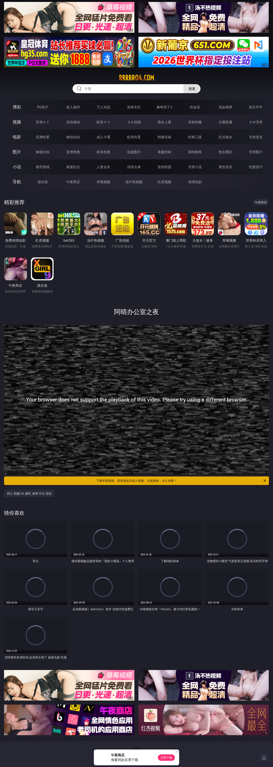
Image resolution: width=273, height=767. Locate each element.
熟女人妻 (164, 122)
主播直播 (225, 122)
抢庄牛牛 (256, 107)
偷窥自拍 (42, 152)
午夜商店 (73, 181)
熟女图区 (225, 152)
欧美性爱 (134, 137)
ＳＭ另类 (256, 122)
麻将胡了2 (164, 107)
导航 (17, 182)
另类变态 (256, 137)
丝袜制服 (195, 122)
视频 (17, 122)
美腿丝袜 (164, 152)
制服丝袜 (164, 137)
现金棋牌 (225, 107)
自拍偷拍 (73, 122)
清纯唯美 (195, 152)
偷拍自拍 (73, 137)
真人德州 (73, 107)
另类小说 (195, 167)
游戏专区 (134, 107)
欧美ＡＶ (103, 122)
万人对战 (103, 107)
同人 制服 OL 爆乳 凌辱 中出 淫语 (29, 493)
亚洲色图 (73, 152)
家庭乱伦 (73, 167)
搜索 (192, 88)
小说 (17, 167)
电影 (17, 137)
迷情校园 (164, 167)
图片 (17, 152)
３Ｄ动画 (134, 122)
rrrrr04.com (136, 77)
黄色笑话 (225, 167)
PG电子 (42, 107)
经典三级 (195, 137)
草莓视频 (103, 181)
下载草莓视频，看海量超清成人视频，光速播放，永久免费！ (181, 480)
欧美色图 (103, 152)
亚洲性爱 (42, 137)
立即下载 (166, 757)
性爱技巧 (256, 167)
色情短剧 (195, 181)
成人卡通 (103, 137)
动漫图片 (134, 152)
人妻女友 (103, 167)
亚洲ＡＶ (42, 122)
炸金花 (195, 107)
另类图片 (256, 152)
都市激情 (42, 167)
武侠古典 (134, 167)
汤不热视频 (133, 181)
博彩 (17, 107)
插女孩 (43, 181)
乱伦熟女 (225, 137)
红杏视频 (164, 181)
